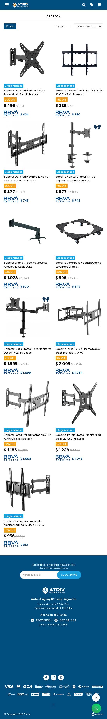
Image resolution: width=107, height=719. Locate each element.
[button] (84, 5)
